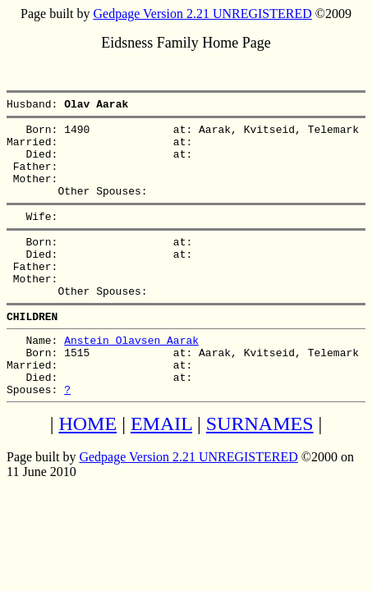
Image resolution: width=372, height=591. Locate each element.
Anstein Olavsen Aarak (131, 376)
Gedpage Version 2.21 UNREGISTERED (202, 14)
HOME (87, 470)
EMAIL (161, 470)
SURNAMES (260, 470)
